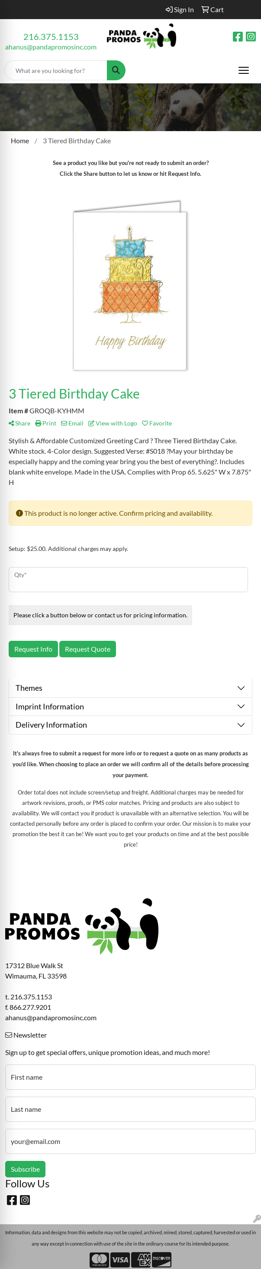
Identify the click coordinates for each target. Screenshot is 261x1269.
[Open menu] (243, 70)
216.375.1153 (51, 36)
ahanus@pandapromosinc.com (51, 47)
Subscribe (25, 1169)
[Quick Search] (55, 70)
